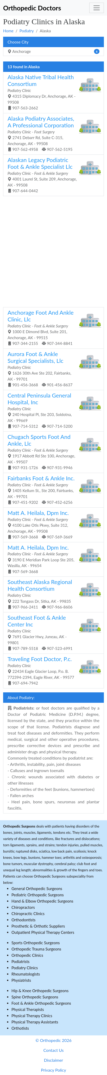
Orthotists (20, 1028)
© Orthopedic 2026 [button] (53, 1040)
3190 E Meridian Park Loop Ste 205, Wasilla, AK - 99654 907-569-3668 (52, 559)
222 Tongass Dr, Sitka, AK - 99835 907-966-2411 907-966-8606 (52, 594)
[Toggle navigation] (96, 8)
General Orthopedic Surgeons (36, 888)
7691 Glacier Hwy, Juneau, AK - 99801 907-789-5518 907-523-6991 (52, 632)
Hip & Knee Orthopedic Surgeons (39, 990)
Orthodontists (23, 919)
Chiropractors (23, 907)
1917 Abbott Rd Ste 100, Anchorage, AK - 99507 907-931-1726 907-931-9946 (52, 451)
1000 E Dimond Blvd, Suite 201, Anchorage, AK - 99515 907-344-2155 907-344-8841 (52, 327)
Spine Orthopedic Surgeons (34, 997)
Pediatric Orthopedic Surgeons (37, 894)
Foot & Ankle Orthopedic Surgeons (41, 1003)
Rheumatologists (25, 974)
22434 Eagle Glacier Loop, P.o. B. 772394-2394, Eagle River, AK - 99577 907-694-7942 (52, 670)
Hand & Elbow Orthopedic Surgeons (42, 901)
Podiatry (27, 30)
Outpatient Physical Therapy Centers (42, 932)
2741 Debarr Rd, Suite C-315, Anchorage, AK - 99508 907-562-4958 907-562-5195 (52, 133)
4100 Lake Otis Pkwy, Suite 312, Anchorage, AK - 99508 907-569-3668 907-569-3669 (52, 524)
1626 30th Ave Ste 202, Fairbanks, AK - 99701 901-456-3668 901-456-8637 (52, 369)
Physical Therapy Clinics (31, 1015)
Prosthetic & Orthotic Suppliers (38, 926)
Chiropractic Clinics (28, 913)
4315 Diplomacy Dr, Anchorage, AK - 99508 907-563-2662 (52, 92)
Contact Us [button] (53, 1050)
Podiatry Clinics (24, 967)
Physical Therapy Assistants (34, 1022)
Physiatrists (21, 980)
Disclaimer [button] (53, 1060)
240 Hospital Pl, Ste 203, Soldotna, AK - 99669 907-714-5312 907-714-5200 (52, 410)
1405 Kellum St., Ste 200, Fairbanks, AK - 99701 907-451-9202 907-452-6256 (52, 490)
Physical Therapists (27, 1009)
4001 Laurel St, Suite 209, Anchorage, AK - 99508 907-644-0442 (52, 175)
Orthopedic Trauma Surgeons (36, 949)
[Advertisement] (53, 251)
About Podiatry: (21, 697)
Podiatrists (20, 961)
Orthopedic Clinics (27, 955)
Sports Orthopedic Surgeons (35, 942)
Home (8, 30)
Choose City (18, 42)
